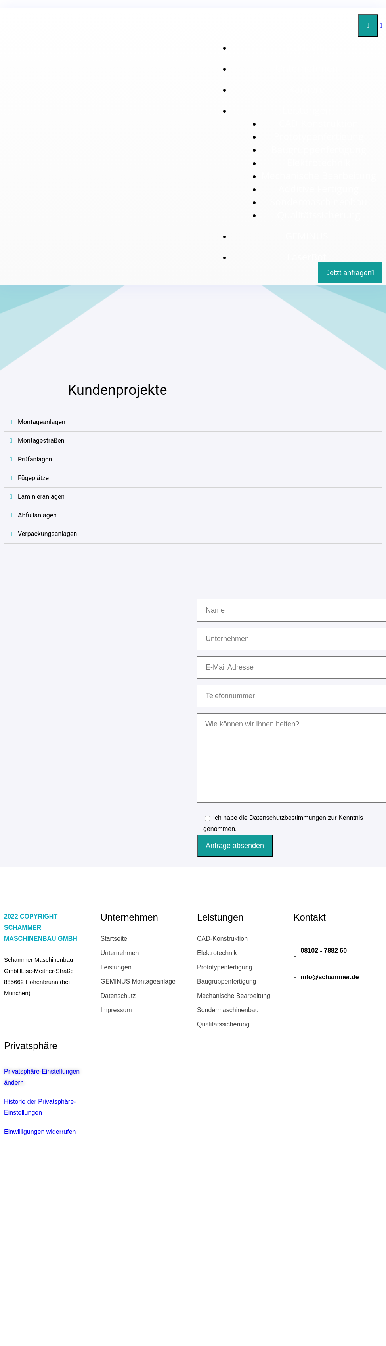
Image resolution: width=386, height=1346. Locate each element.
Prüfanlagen (35, 459)
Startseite (307, 47)
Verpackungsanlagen (47, 534)
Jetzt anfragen (350, 273)
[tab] (193, 422)
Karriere (307, 89)
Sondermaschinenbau (318, 201)
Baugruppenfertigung (318, 149)
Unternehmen (306, 68)
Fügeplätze (33, 478)
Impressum (116, 1010)
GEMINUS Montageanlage (138, 981)
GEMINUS (306, 235)
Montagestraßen (41, 440)
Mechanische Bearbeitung (318, 175)
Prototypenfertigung (319, 136)
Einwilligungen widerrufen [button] (40, 1131)
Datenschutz (118, 995)
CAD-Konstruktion (318, 123)
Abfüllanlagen (37, 515)
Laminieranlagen (41, 496)
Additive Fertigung (319, 188)
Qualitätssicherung (318, 214)
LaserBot (306, 256)
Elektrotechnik (318, 162)
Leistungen (307, 110)
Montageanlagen (41, 422)
